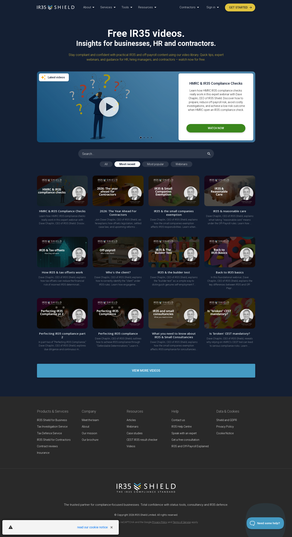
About (87, 7)
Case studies (135, 433)
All (106, 164)
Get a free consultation (185, 439)
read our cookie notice (92, 527)
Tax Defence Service (49, 433)
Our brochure (90, 439)
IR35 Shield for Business (52, 420)
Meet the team (90, 420)
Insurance (43, 452)
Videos (131, 446)
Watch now (216, 128)
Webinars (181, 164)
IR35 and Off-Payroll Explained (190, 446)
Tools (126, 7)
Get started (240, 7)
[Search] (146, 153)
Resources (146, 7)
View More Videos (146, 370)
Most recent (127, 164)
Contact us (178, 420)
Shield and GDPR (226, 420)
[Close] (111, 527)
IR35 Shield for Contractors (54, 439)
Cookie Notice (225, 433)
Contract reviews (47, 446)
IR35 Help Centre (181, 426)
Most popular (155, 164)
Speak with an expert (184, 433)
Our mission (89, 433)
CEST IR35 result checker (142, 439)
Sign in (211, 7)
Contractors (188, 7)
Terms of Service (182, 522)
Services (106, 7)
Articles (131, 420)
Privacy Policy (225, 426)
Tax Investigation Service (52, 426)
